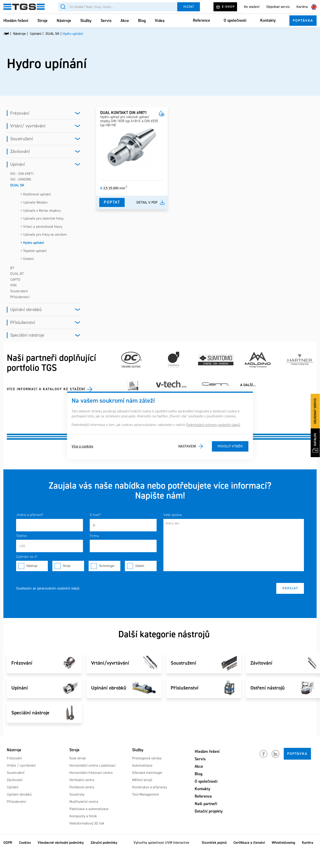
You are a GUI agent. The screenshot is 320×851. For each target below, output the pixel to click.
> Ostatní (27, 258)
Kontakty (268, 20)
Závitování (20, 151)
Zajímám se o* (27, 556)
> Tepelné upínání (33, 250)
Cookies (25, 842)
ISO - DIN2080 (20, 179)
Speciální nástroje (27, 335)
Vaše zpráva (172, 514)
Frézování (19, 113)
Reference (201, 20)
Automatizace (142, 765)
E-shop (225, 7)
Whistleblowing (283, 842)
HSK (13, 285)
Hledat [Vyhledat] (188, 7)
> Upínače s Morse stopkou (40, 210)
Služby (86, 20)
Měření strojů (142, 779)
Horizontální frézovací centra (91, 772)
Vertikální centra (81, 779)
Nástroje (64, 20)
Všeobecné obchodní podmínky (61, 842)
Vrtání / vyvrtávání (21, 765)
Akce (125, 20)
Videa (160, 20)
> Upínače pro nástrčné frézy (41, 218)
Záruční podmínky (104, 842)
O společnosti (235, 20)
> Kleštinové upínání (35, 194)
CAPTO (15, 279)
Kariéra (302, 6)
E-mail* (95, 514)
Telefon (21, 535)
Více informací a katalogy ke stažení (46, 389)
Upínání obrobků (26, 309)
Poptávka (303, 20)
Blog (142, 20)
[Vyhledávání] (117, 6)
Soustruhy (76, 794)
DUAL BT (17, 273)
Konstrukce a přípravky (149, 787)
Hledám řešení (15, 20)
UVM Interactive (177, 842)
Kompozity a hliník (83, 816)
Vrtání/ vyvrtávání (28, 126)
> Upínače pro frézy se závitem (43, 234)
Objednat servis (278, 6)
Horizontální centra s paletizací (92, 765)
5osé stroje (77, 758)
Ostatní (140, 566)
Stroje (42, 20)
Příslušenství (19, 297)
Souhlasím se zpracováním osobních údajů (47, 588)
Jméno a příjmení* (30, 514)
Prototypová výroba (146, 758)
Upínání (17, 164)
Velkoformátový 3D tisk (86, 823)
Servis (106, 20)
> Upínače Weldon (33, 202)
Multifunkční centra (83, 801)
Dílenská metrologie (147, 772)
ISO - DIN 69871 (22, 173)
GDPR (7, 842)
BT (12, 268)
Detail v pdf (147, 202)
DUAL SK (17, 185)
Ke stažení (251, 6)
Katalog (315, 443)
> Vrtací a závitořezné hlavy (41, 226)
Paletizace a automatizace (89, 808)
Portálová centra (81, 787)
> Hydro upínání (32, 242)
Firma (94, 535)
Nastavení (187, 446)
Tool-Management (145, 794)
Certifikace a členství (249, 842)
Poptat (112, 202)
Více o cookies (82, 446)
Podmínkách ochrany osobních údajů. (213, 424)
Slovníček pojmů (214, 842)
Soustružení (21, 139)
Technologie (104, 566)
